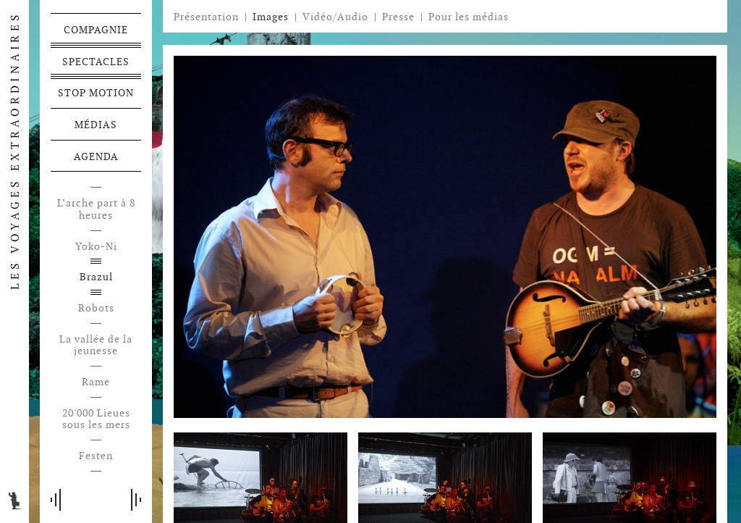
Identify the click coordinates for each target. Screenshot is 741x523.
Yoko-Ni (96, 246)
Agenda (96, 156)
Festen (96, 456)
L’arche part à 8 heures (96, 209)
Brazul (96, 277)
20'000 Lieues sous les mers (96, 419)
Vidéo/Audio (335, 16)
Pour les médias (468, 16)
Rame (96, 382)
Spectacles (96, 61)
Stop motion (96, 92)
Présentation (206, 16)
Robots (96, 308)
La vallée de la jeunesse (95, 345)
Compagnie (96, 29)
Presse (398, 16)
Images (271, 16)
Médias (96, 124)
